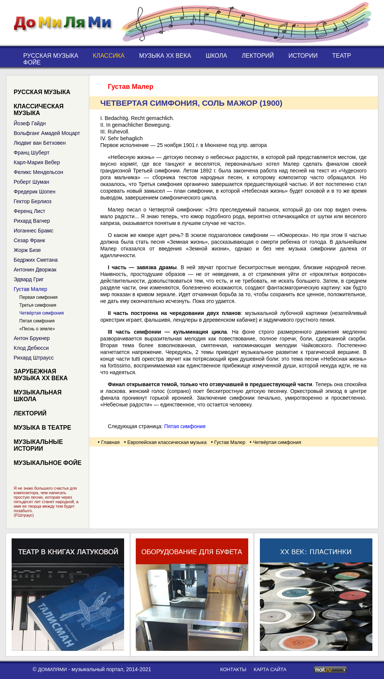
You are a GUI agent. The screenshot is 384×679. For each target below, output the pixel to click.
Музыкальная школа (38, 395)
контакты (233, 669)
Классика (108, 55)
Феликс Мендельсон (38, 172)
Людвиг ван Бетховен (40, 143)
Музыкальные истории (38, 445)
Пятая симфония (37, 321)
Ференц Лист (29, 211)
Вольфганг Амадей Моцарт (47, 133)
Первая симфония (39, 297)
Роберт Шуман (32, 182)
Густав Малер (30, 289)
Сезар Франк (29, 240)
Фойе (32, 62)
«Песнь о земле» (37, 328)
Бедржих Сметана (36, 260)
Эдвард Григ (29, 279)
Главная (110, 442)
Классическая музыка (39, 109)
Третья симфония (38, 305)
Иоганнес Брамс (34, 231)
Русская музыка (50, 55)
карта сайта (270, 669)
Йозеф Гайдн (30, 123)
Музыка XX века (165, 55)
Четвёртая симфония (42, 313)
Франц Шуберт (32, 153)
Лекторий (258, 55)
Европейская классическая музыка (167, 442)
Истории (303, 55)
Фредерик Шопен (35, 192)
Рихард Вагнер (32, 221)
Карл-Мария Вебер (37, 162)
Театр (341, 55)
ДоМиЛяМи (52, 669)
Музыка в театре (42, 427)
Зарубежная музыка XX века (41, 374)
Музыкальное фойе (48, 463)
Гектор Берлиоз (33, 201)
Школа (216, 55)
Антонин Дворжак (35, 270)
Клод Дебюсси (31, 348)
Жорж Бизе (27, 250)
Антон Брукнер (32, 338)
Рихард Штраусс (34, 358)
